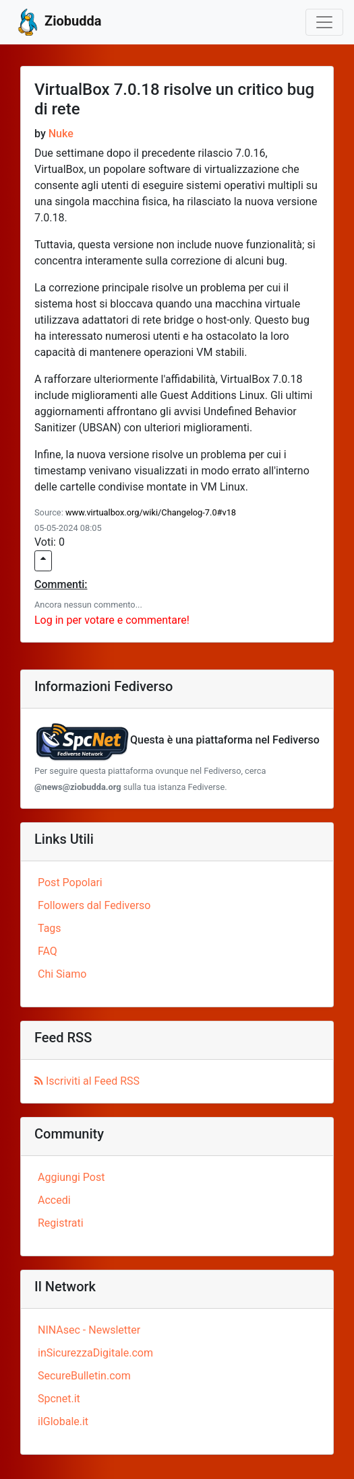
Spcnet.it (59, 1398)
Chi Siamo (62, 974)
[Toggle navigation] (324, 22)
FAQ (47, 951)
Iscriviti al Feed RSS (87, 1081)
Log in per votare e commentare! (111, 620)
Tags (49, 928)
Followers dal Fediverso (94, 905)
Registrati (61, 1223)
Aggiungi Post (71, 1177)
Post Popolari (70, 882)
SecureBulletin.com (84, 1375)
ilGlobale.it (63, 1421)
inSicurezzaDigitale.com (95, 1352)
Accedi (54, 1200)
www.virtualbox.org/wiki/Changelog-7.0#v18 (150, 512)
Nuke (61, 133)
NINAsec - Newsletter (89, 1330)
